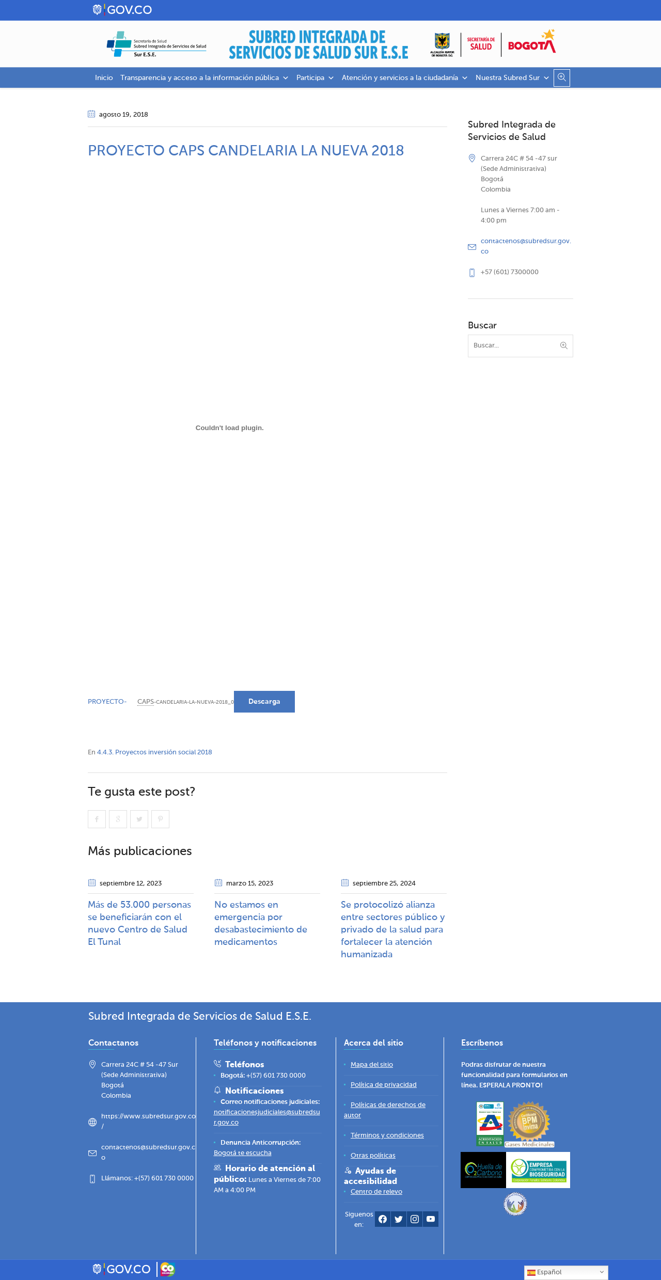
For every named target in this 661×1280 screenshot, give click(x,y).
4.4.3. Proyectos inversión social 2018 (154, 752)
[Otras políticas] (373, 1155)
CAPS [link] (145, 702)
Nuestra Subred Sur (513, 78)
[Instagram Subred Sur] (415, 1221)
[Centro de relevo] (376, 1192)
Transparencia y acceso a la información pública (204, 78)
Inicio (104, 78)
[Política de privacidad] (384, 1085)
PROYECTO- (107, 702)
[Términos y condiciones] (387, 1135)
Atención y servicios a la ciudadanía (405, 78)
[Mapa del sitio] (372, 1065)
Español (544, 1273)
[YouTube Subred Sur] (431, 1221)
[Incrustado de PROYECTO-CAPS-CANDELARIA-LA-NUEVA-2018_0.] (230, 427)
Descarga (264, 701)
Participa (315, 78)
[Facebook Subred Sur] (383, 1221)
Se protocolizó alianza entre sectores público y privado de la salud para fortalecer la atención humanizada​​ (393, 929)
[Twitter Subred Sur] (399, 1221)
